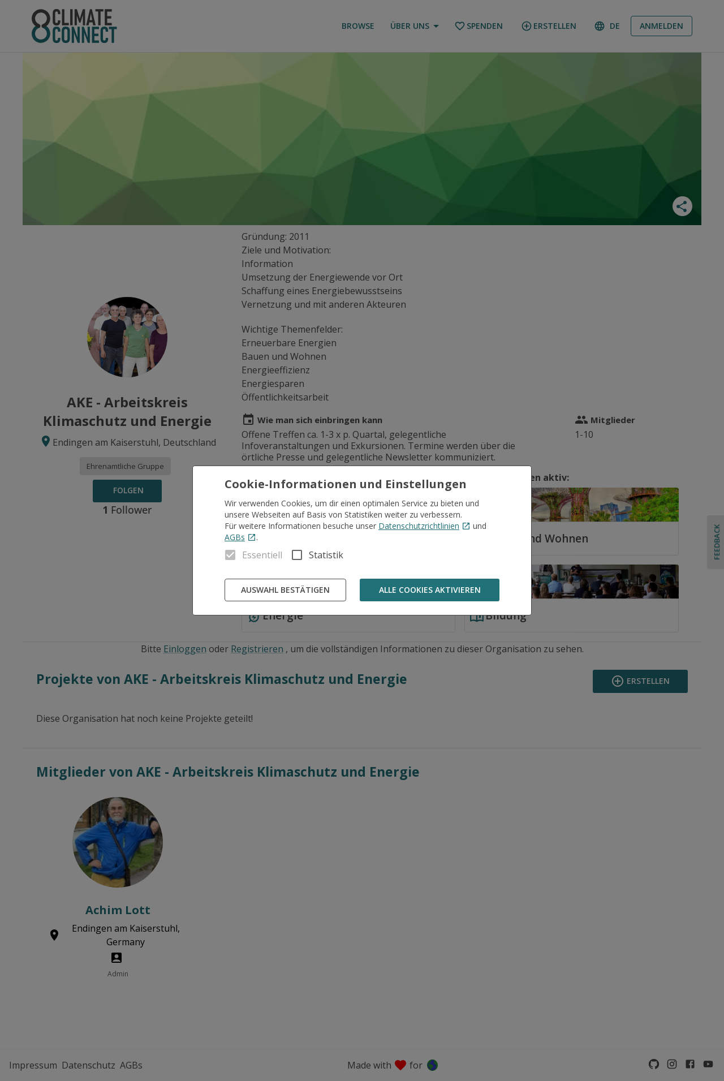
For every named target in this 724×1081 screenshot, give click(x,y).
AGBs (240, 537)
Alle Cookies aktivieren (429, 590)
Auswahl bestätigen (285, 590)
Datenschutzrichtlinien (424, 525)
